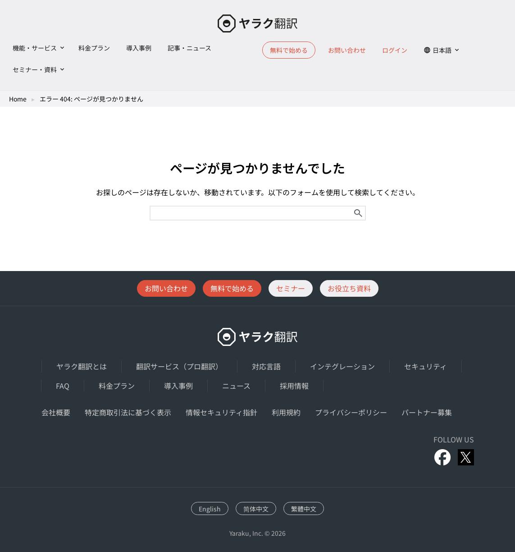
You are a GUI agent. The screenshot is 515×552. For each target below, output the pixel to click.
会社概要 (55, 412)
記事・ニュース (189, 47)
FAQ (62, 385)
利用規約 (286, 412)
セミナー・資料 (35, 69)
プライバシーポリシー (351, 412)
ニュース (236, 385)
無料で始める (289, 50)
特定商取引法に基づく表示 (128, 412)
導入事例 (138, 47)
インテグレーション (342, 366)
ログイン (394, 50)
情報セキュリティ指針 (221, 412)
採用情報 (294, 385)
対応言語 (266, 366)
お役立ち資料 (349, 288)
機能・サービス (35, 47)
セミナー (290, 288)
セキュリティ (425, 366)
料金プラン (94, 47)
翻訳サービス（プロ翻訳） (179, 366)
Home (18, 98)
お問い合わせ (347, 50)
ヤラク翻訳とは (81, 366)
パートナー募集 (426, 412)
